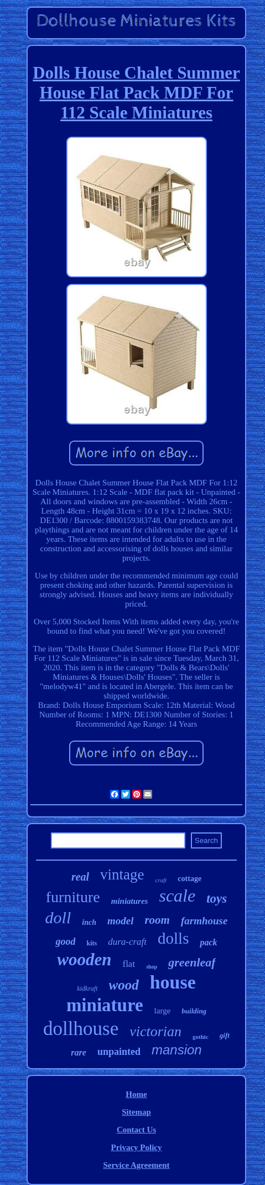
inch (89, 922)
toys (216, 898)
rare (78, 1052)
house (173, 982)
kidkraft (87, 988)
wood (124, 984)
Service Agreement (136, 1165)
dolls (173, 938)
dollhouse (80, 1028)
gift (225, 1035)
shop (151, 967)
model (120, 921)
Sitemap (136, 1112)
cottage (189, 878)
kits (91, 943)
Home (136, 1094)
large (162, 1010)
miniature (104, 1005)
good (65, 941)
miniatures (129, 901)
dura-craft (127, 941)
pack (208, 942)
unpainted (119, 1051)
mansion (177, 1049)
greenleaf (192, 962)
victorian (155, 1031)
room (157, 920)
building (193, 1011)
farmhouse (204, 921)
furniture (73, 896)
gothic (201, 1036)
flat (128, 964)
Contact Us (136, 1129)
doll (58, 917)
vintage (122, 874)
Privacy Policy (136, 1147)
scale (177, 895)
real (80, 877)
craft (161, 880)
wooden (84, 959)
